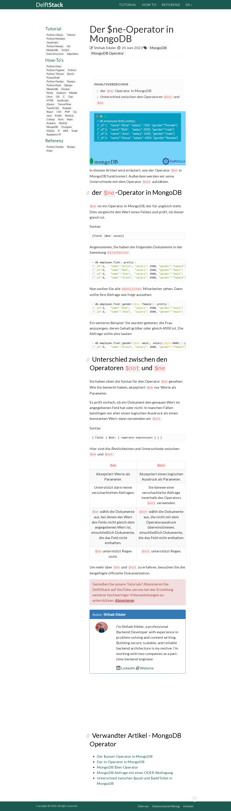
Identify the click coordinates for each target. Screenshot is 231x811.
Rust (61, 119)
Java (49, 115)
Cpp (70, 96)
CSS (59, 111)
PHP (67, 111)
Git (68, 46)
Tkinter (71, 34)
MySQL (63, 123)
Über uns (143, 806)
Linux (50, 96)
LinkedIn (125, 668)
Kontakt (188, 806)
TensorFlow (64, 104)
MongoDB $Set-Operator (117, 767)
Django (68, 85)
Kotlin (58, 115)
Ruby (70, 119)
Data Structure (55, 53)
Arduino (51, 123)
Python (72, 70)
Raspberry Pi (54, 134)
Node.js (69, 115)
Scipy (50, 150)
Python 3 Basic (55, 34)
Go (75, 111)
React (50, 111)
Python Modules (56, 38)
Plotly (50, 92)
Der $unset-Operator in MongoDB (124, 756)
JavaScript (52, 42)
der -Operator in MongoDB (125, 90)
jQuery (50, 104)
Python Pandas (55, 81)
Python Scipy (54, 66)
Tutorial (127, 5)
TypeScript (53, 107)
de (189, 5)
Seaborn (61, 92)
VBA (65, 130)
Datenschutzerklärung (166, 806)
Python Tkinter (55, 73)
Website (145, 668)
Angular (66, 107)
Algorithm (72, 53)
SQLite (51, 130)
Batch (70, 73)
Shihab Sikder (105, 48)
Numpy (71, 81)
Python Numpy (55, 46)
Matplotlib (52, 49)
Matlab (73, 92)
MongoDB (52, 126)
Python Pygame (55, 70)
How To (149, 5)
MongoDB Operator (107, 53)
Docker (66, 88)
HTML (50, 100)
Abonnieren (124, 600)
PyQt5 (65, 49)
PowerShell (53, 77)
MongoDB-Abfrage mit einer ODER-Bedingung (135, 772)
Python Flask (54, 85)
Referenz (171, 5)
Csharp (51, 119)
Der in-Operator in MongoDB (120, 762)
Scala (74, 130)
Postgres (66, 126)
